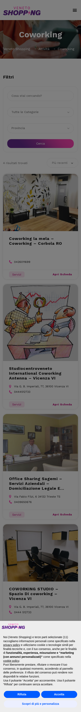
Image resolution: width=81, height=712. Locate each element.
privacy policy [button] (11, 645)
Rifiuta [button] (21, 694)
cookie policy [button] (11, 660)
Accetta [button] (59, 694)
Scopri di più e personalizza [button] (40, 703)
